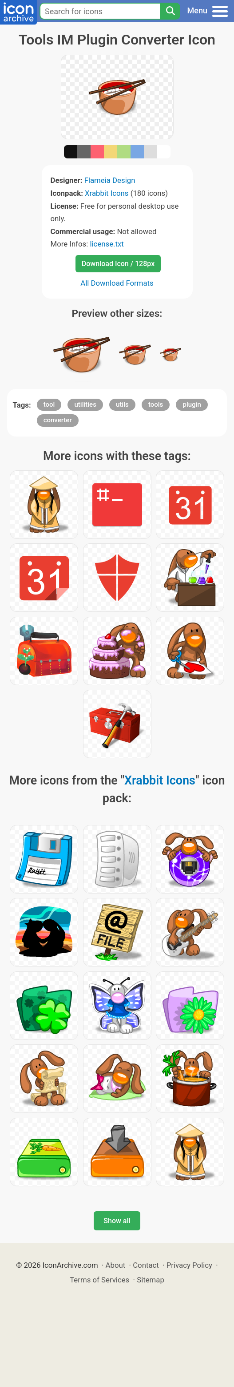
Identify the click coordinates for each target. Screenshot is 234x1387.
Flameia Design (109, 180)
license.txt (106, 243)
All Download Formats (117, 283)
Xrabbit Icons (106, 193)
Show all (116, 1221)
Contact (146, 1265)
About (116, 1265)
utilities (85, 404)
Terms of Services (99, 1279)
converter (58, 420)
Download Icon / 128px (118, 263)
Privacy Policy (189, 1265)
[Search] (170, 11)
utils (122, 404)
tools (155, 404)
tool (49, 404)
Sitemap (150, 1279)
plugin (191, 404)
